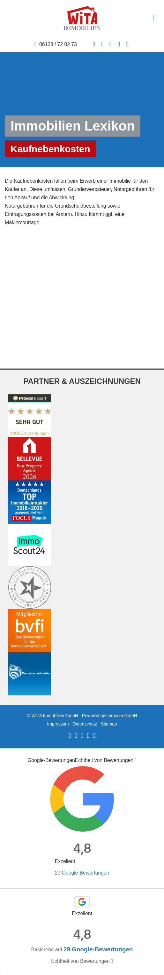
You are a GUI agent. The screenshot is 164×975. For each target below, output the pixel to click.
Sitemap (109, 723)
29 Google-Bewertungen (82, 873)
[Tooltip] (136, 760)
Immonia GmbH (121, 715)
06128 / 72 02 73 (58, 44)
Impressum (58, 723)
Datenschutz (85, 723)
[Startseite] (82, 18)
